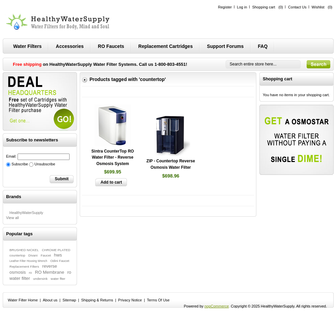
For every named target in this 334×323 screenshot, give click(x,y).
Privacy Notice (130, 300)
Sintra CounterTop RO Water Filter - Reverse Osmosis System (113, 157)
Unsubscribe (44, 164)
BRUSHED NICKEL (24, 250)
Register (225, 7)
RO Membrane (49, 272)
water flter (58, 278)
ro (30, 272)
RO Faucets (111, 46)
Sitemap (69, 300)
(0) (281, 7)
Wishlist (318, 7)
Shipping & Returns (97, 300)
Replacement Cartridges (165, 46)
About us (50, 300)
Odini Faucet (59, 261)
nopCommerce (216, 306)
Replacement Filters (24, 266)
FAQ (263, 46)
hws (58, 255)
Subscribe (19, 164)
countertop (17, 255)
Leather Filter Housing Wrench (28, 261)
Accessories (70, 46)
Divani (32, 255)
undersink (40, 278)
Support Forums (225, 46)
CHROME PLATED (56, 250)
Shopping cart (263, 7)
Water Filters (27, 46)
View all (12, 218)
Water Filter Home (23, 300)
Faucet (46, 255)
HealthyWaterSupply (26, 213)
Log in (242, 7)
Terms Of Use (158, 300)
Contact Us (297, 7)
